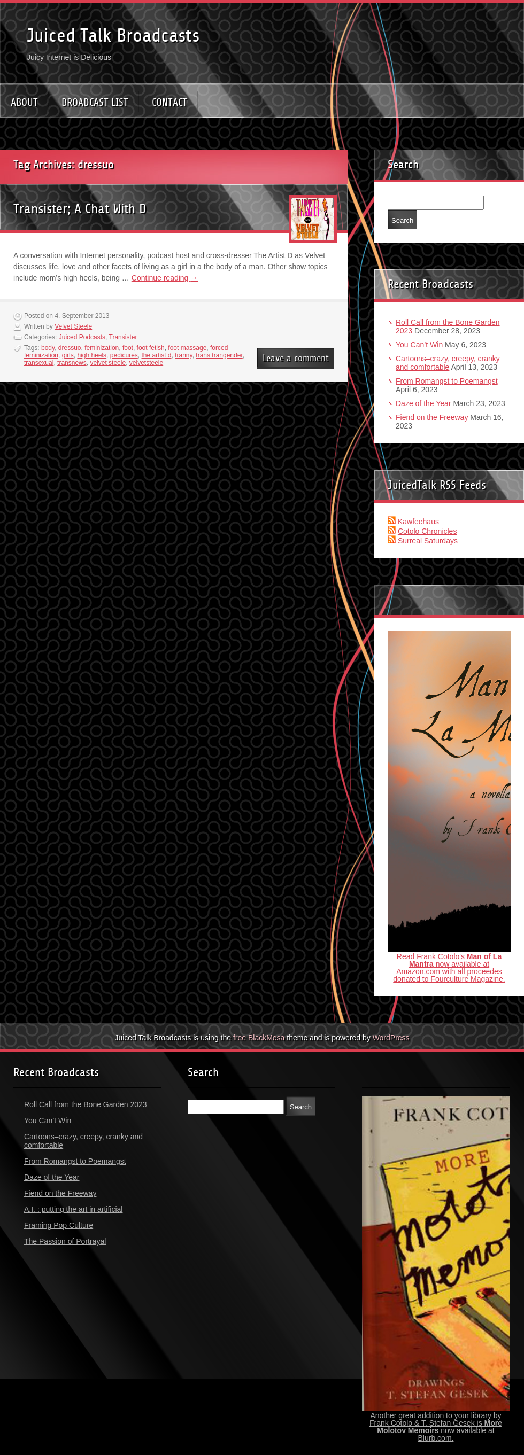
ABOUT (24, 102)
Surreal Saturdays (428, 540)
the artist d (156, 355)
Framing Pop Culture (58, 1225)
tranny (183, 355)
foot (127, 348)
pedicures (124, 355)
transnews (72, 363)
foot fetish (151, 348)
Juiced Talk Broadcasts (113, 35)
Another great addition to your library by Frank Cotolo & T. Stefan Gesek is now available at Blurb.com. (435, 1426)
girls (68, 355)
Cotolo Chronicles (427, 531)
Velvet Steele (73, 326)
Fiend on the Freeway (432, 417)
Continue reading (165, 278)
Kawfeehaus (418, 521)
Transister (123, 337)
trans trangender (219, 355)
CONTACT (169, 102)
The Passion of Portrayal (65, 1241)
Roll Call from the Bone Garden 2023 (85, 1104)
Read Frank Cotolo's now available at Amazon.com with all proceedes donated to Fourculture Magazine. (449, 967)
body (48, 348)
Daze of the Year (423, 403)
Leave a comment (296, 358)
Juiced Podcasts (82, 337)
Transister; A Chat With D (80, 208)
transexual (38, 363)
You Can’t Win (419, 344)
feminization (101, 348)
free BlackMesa (258, 1037)
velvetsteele (146, 363)
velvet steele (108, 363)
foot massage (187, 348)
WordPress (391, 1037)
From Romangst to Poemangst (447, 381)
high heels (91, 355)
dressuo (69, 348)
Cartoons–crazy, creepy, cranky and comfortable (448, 362)
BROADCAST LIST (94, 102)
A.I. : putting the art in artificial (73, 1209)
